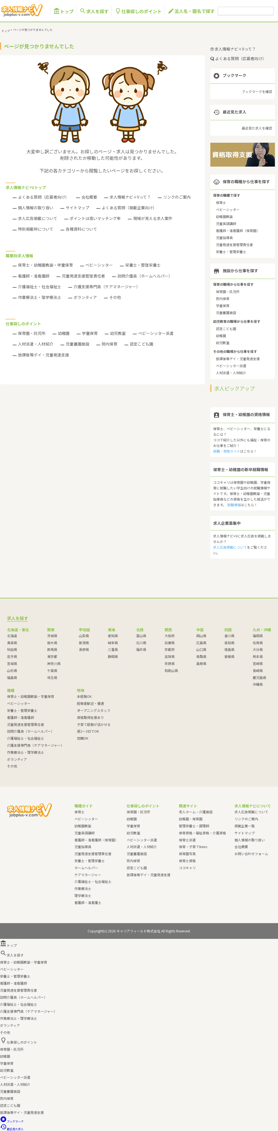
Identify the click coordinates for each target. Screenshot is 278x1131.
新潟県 (84, 642)
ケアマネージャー (87, 874)
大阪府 (170, 635)
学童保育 (90, 333)
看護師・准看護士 (87, 902)
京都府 (170, 649)
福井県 (141, 649)
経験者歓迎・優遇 (90, 703)
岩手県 (12, 656)
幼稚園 (64, 333)
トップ (63, 11)
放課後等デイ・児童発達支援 (43, 355)
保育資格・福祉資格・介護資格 (202, 832)
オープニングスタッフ (93, 710)
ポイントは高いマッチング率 (95, 218)
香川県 (229, 635)
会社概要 (89, 197)
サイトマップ (77, 207)
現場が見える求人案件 (152, 218)
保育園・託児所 (31, 333)
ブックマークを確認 (257, 91)
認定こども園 (141, 344)
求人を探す (94, 11)
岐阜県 (113, 642)
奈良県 (170, 663)
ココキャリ (187, 867)
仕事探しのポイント (138, 11)
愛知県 (113, 635)
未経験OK (84, 696)
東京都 (52, 656)
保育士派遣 (187, 839)
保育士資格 (187, 860)
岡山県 (201, 635)
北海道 (12, 635)
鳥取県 (201, 656)
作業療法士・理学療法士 (39, 297)
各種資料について (81, 229)
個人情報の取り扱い (35, 207)
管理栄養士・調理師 (194, 825)
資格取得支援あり (90, 717)
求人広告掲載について (37, 218)
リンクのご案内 (177, 197)
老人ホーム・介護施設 (196, 811)
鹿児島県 (259, 677)
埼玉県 (52, 677)
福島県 (12, 677)
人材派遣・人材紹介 (35, 344)
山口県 (201, 649)
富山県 (141, 635)
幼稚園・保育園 (190, 818)
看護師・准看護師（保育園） (238, 230)
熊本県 (258, 656)
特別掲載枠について (35, 229)
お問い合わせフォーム (251, 853)
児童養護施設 (77, 344)
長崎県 (258, 670)
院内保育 (109, 344)
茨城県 (52, 635)
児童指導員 (224, 237)
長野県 (84, 649)
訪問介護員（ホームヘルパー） (144, 276)
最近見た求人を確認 (257, 128)
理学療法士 (82, 895)
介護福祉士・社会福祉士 (39, 286)
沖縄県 (258, 684)
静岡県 (113, 656)
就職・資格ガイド (226, 451)
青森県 (12, 642)
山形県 (12, 670)
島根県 (201, 663)
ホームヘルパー (86, 867)
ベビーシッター (99, 265)
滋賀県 (170, 656)
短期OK (82, 738)
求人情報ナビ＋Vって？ (130, 197)
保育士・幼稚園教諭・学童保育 (45, 265)
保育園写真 (187, 853)
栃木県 (52, 642)
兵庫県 (170, 642)
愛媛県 (229, 656)
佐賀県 (258, 642)
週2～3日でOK (88, 731)
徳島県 (229, 649)
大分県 (258, 649)
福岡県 (258, 635)
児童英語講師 (226, 223)
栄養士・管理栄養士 (143, 265)
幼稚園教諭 (224, 216)
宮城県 (12, 663)
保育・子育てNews (193, 846)
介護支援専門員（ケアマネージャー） (107, 286)
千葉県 (52, 670)
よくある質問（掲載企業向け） (129, 207)
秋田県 (12, 649)
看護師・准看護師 (33, 276)
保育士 (221, 202)
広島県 (201, 642)
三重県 (113, 649)
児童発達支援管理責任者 (83, 276)
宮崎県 (258, 663)
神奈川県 (54, 663)
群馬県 (52, 649)
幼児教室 (118, 333)
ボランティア (85, 297)
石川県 (141, 642)
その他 (115, 297)
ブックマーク (12, 1121)
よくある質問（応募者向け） (43, 197)
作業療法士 (82, 888)
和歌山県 (171, 670)
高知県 (229, 642)
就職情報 (234, 504)
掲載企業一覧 (244, 825)
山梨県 (84, 635)
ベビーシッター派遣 (156, 333)
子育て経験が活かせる (94, 724)
